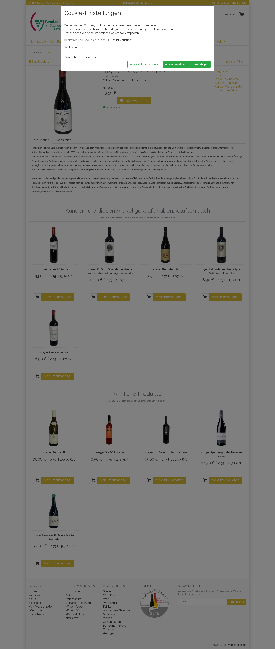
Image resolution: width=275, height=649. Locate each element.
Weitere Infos (74, 47)
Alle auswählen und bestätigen (186, 64)
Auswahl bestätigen (144, 64)
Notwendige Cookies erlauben (86, 39)
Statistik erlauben (122, 39)
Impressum (89, 57)
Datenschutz (72, 57)
